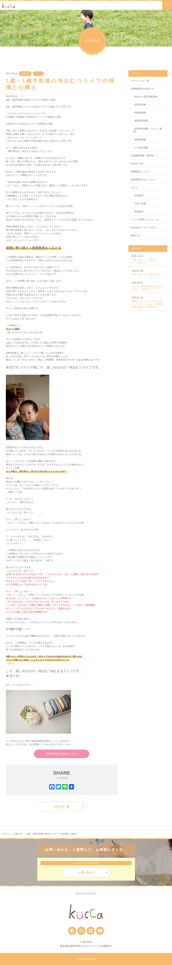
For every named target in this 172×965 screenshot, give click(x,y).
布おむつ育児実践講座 (146, 96)
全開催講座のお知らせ (142, 88)
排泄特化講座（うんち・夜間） (147, 130)
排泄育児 (25, 73)
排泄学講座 (140, 104)
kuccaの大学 (137, 163)
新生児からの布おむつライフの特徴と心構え (31, 123)
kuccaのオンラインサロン (144, 227)
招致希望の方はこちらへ (143, 179)
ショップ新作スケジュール (144, 219)
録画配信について (140, 171)
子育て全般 (140, 203)
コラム (38, 73)
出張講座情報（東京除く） (144, 155)
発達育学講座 (141, 120)
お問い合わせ (86, 872)
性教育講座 (140, 112)
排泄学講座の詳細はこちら (61, 753)
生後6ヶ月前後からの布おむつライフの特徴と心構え (35, 117)
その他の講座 (141, 147)
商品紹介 (139, 211)
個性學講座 (140, 139)
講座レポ (135, 235)
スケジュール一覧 (140, 80)
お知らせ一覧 (61, 806)
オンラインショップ (86, 893)
